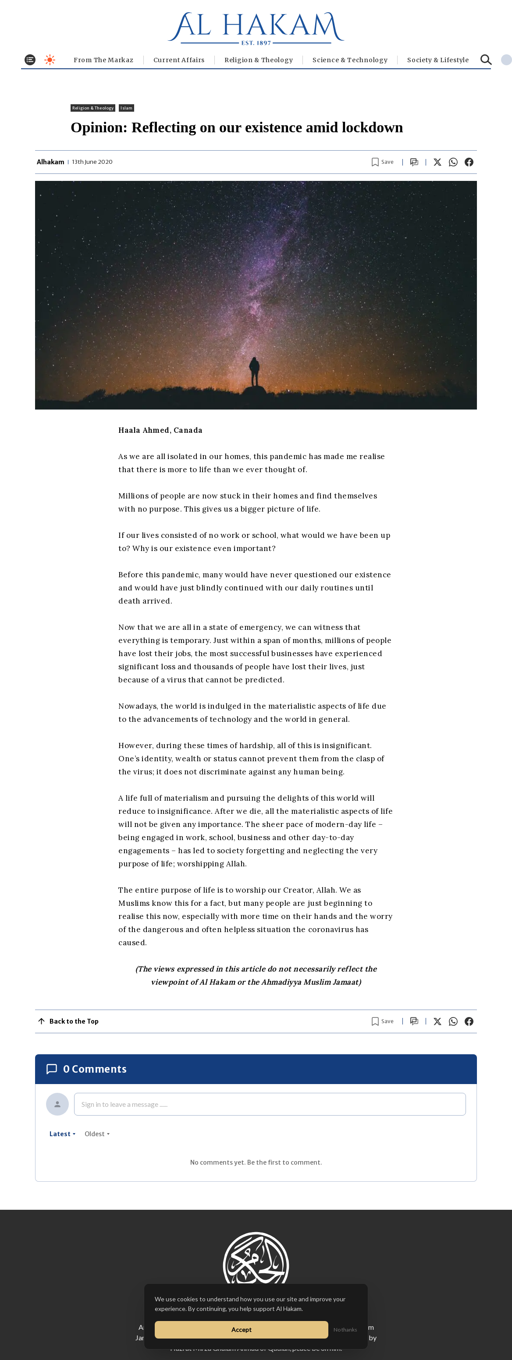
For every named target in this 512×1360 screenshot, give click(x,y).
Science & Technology (350, 60)
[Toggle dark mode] (49, 59)
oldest (97, 1134)
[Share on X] (437, 162)
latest (63, 1134)
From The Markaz (104, 60)
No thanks (345, 1329)
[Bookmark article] (382, 162)
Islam (126, 108)
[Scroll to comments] (414, 162)
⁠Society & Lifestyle (438, 60)
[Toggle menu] (30, 59)
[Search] (486, 59)
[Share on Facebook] (469, 162)
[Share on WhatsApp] (453, 162)
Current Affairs (179, 60)
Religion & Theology (258, 60)
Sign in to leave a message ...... (124, 1104)
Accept (241, 1329)
